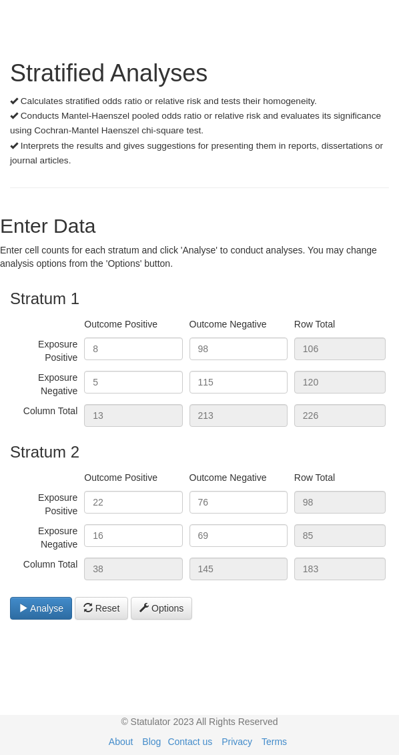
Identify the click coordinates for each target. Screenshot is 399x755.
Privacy (237, 741)
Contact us (189, 741)
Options (161, 608)
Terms (274, 741)
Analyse (41, 608)
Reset (101, 608)
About (121, 741)
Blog (151, 741)
